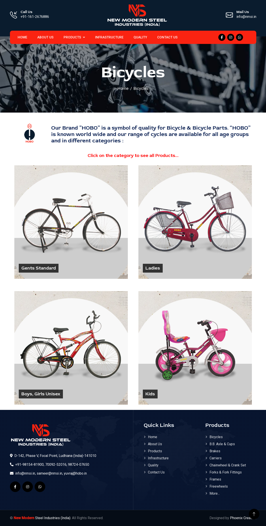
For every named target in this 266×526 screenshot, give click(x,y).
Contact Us (167, 37)
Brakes (214, 451)
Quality (140, 37)
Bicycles (216, 437)
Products (74, 37)
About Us (45, 37)
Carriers (215, 458)
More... (214, 493)
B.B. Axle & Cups (222, 444)
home (22, 37)
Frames (215, 479)
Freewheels (218, 486)
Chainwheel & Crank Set (227, 465)
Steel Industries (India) (42, 518)
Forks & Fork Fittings (225, 472)
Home (123, 88)
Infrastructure (109, 37)
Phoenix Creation (243, 518)
